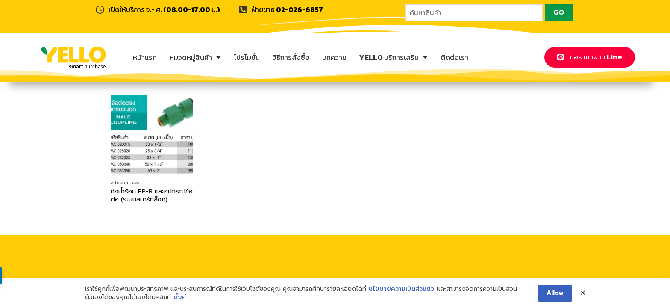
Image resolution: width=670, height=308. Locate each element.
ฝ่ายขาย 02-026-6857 (287, 9)
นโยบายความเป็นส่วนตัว (401, 289)
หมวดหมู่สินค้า (195, 57)
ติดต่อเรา (454, 57)
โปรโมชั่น (247, 57)
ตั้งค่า (181, 297)
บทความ (334, 57)
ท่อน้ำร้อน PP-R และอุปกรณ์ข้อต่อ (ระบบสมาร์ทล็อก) (152, 195)
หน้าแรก (145, 57)
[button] (589, 57)
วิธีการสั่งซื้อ (291, 57)
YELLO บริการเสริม (393, 57)
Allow (555, 292)
